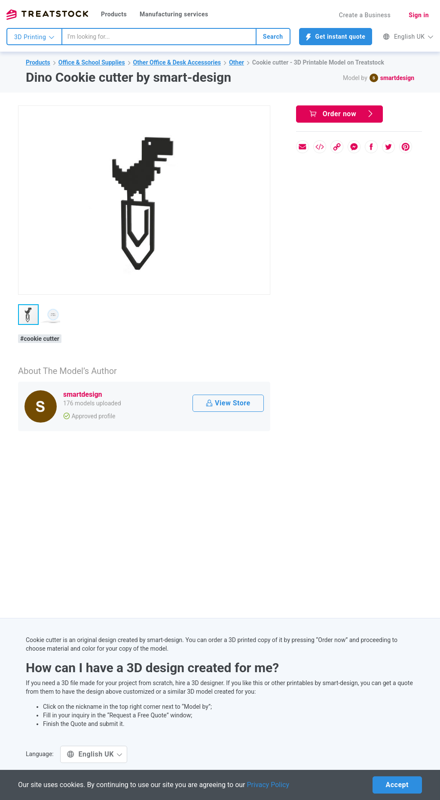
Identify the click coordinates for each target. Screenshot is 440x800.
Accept (397, 785)
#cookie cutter (39, 338)
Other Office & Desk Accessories (177, 62)
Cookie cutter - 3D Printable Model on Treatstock (318, 62)
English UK (408, 36)
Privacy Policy (268, 785)
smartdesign (397, 77)
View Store (228, 403)
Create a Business (365, 15)
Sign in (419, 15)
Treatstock (47, 14)
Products (114, 14)
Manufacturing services (174, 14)
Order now (341, 114)
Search (273, 36)
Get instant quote (336, 36)
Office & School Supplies (91, 62)
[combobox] (159, 36)
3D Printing (34, 37)
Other (236, 62)
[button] (262, 113)
